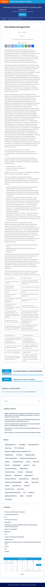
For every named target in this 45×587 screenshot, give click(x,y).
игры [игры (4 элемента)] (34, 465)
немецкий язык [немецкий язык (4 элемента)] (24, 479)
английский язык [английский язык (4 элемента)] (18, 461)
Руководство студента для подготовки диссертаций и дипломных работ (23, 542)
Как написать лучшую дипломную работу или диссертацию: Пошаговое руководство (21, 525)
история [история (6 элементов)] (20, 472)
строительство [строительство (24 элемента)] (9, 489)
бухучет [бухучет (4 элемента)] (7, 465)
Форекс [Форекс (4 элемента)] (7, 461)
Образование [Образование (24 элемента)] (9, 455)
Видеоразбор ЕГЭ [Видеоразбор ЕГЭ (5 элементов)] (10, 444)
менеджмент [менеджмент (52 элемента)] (29, 475)
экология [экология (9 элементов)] (29, 496)
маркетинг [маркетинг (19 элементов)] (8, 475)
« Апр (21, 574)
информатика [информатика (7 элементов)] (24, 468)
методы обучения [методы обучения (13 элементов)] (10, 479)
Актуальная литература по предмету (15, 512)
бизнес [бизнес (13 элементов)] (28, 461)
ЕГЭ (6, 517)
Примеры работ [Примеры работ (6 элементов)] (30, 455)
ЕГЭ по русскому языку (11, 519)
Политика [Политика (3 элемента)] (19, 455)
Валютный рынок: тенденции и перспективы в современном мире (23, 432)
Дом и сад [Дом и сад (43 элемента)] (8, 448)
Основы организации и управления (23, 39)
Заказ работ (8, 522)
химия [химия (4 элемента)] (21, 496)
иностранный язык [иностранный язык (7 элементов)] (11, 468)
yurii (23, 36)
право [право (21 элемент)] (26, 482)
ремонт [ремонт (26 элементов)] (7, 485)
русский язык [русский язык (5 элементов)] (16, 485)
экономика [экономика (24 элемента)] (8, 499)
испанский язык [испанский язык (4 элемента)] (10, 472)
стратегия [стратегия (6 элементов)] (27, 485)
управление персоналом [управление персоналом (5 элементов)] (12, 492)
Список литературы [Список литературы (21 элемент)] (11, 458)
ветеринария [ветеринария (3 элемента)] (16, 465)
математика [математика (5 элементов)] (18, 475)
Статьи (6, 546)
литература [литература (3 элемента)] (29, 472)
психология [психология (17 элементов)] (34, 482)
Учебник (7, 551)
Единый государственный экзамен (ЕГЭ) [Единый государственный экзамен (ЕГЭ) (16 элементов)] (17, 451)
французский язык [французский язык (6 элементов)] (11, 496)
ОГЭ (6, 534)
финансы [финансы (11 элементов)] (31, 492)
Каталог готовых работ (11, 529)
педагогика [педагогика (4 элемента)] (35, 479)
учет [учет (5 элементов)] (24, 492)
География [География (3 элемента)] (22, 444)
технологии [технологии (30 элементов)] (20, 489)
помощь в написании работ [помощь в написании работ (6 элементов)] (13, 482)
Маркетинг (8, 531)
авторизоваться (31, 391)
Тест (6, 549)
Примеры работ (9, 539)
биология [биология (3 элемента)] (36, 461)
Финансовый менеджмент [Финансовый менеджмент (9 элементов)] (28, 458)
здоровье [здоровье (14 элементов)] (26, 465)
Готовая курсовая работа (11, 514)
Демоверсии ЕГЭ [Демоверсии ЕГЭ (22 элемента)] (33, 444)
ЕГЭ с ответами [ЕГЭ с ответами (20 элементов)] (19, 448)
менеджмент (23, 43)
